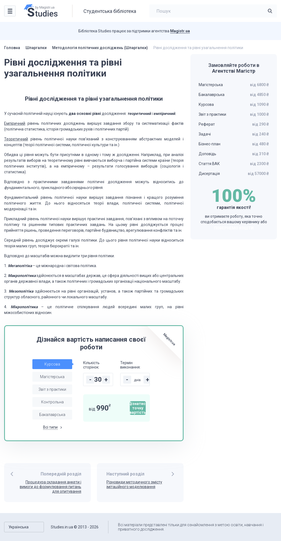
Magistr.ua (180, 31)
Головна (12, 48)
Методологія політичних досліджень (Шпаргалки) (100, 48)
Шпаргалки (36, 48)
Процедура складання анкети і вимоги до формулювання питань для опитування (50, 487)
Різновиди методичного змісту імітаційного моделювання (134, 484)
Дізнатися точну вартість (138, 408)
